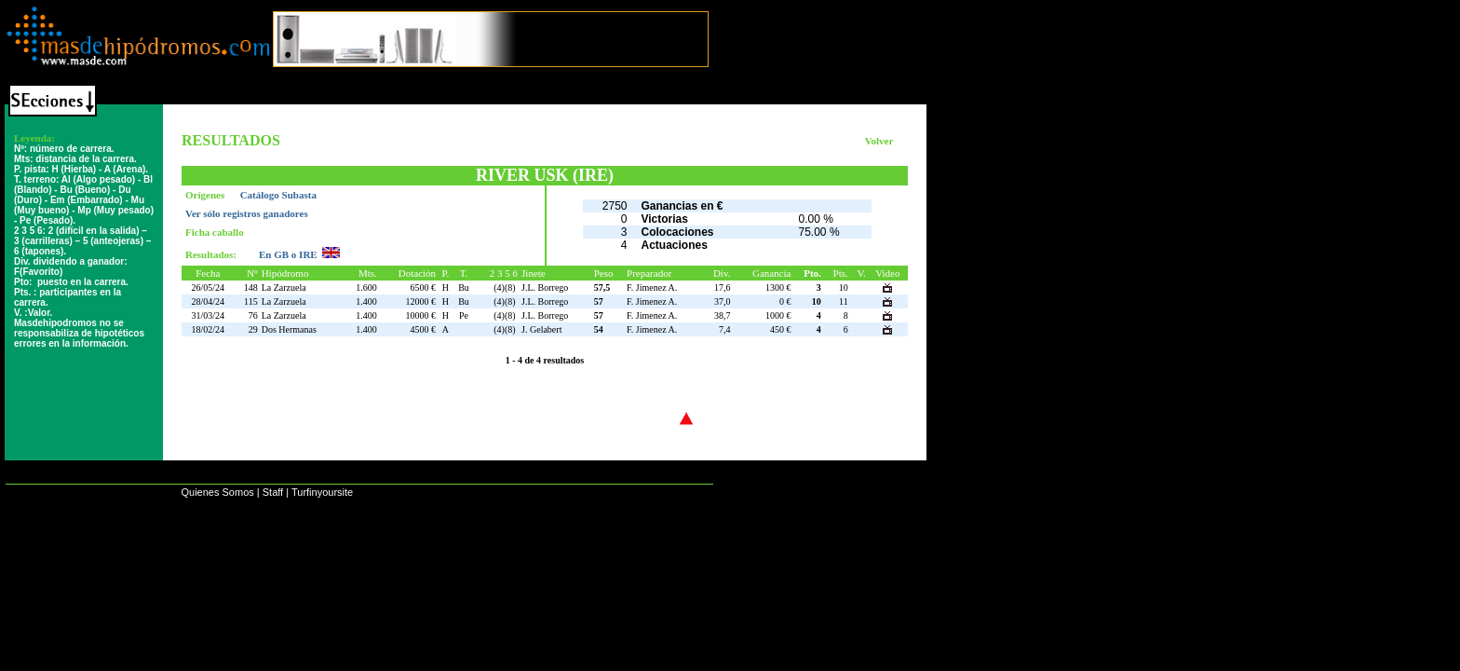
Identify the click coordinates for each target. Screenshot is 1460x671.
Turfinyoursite (322, 492)
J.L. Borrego (544, 287)
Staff (273, 492)
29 (253, 329)
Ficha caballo (214, 232)
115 (251, 301)
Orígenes (206, 194)
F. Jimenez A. (652, 287)
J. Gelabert (541, 329)
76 (253, 315)
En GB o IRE (288, 254)
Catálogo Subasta (278, 194)
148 (251, 287)
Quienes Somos (217, 492)
